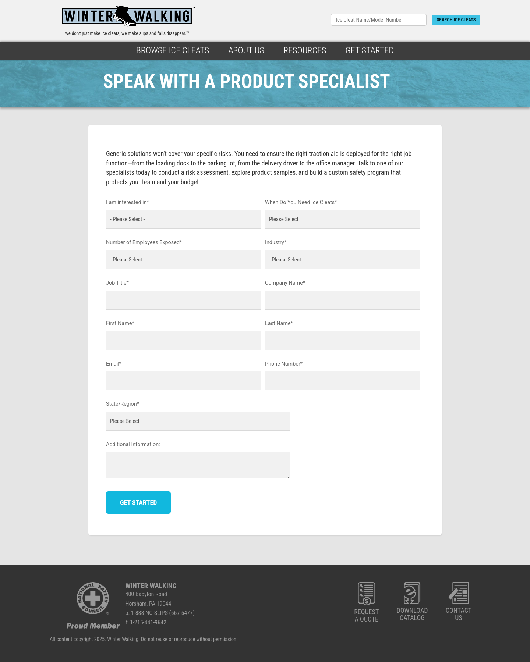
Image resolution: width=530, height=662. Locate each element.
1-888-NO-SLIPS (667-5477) (163, 612)
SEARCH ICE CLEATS (456, 19)
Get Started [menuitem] (370, 50)
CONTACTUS (458, 602)
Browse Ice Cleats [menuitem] (172, 50)
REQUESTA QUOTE (366, 602)
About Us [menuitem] (246, 50)
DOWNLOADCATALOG (412, 602)
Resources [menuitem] (304, 50)
